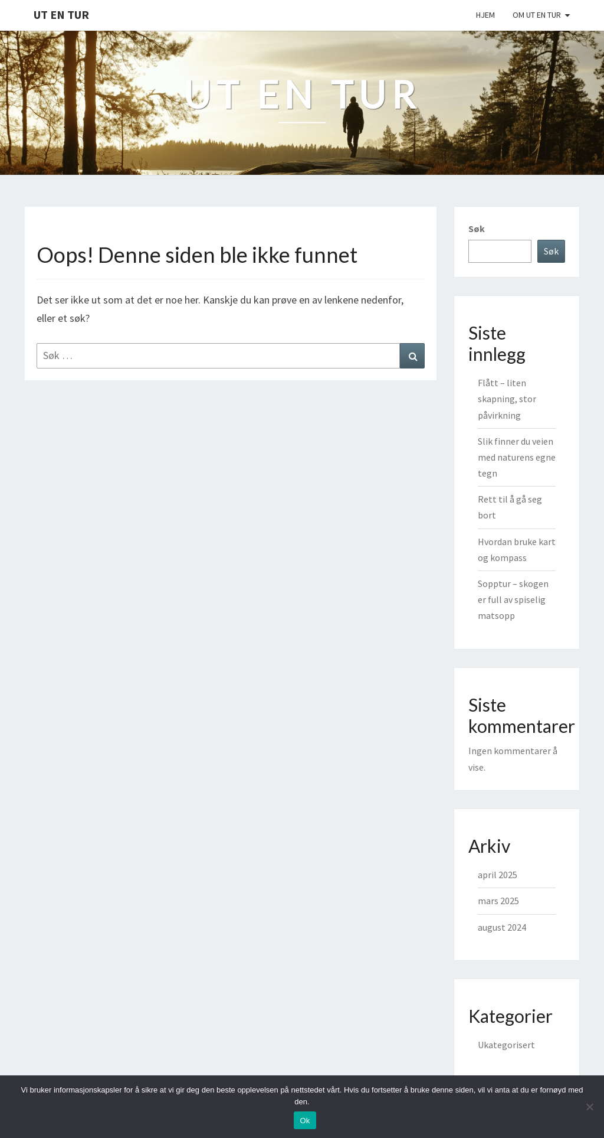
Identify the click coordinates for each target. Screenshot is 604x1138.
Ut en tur (61, 14)
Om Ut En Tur (537, 14)
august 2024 (502, 927)
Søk (476, 228)
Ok (305, 1120)
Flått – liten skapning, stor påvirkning (507, 398)
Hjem (485, 14)
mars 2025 (498, 901)
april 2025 (497, 875)
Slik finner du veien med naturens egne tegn (517, 457)
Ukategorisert (506, 1045)
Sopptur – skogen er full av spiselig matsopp (513, 599)
